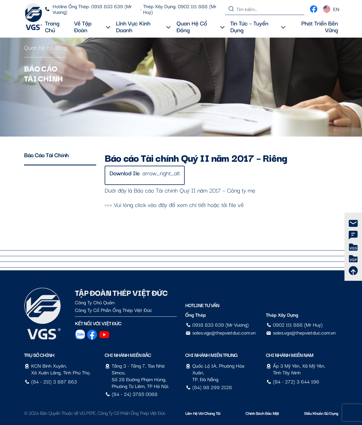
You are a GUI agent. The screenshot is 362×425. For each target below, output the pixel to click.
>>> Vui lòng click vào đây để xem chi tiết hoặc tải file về (174, 204)
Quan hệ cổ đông (200, 26)
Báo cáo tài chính (46, 154)
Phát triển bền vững (319, 26)
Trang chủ (52, 26)
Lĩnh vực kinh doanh (143, 26)
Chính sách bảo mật (262, 413)
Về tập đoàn (92, 26)
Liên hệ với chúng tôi (202, 413)
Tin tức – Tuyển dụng (257, 26)
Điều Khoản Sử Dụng (321, 413)
